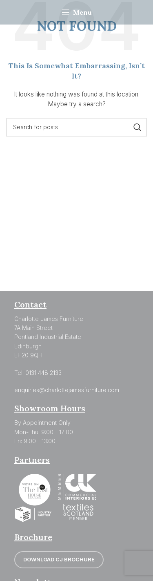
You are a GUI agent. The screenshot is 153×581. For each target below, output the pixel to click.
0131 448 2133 (43, 372)
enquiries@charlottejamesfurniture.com (66, 389)
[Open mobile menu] (77, 12)
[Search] (76, 127)
